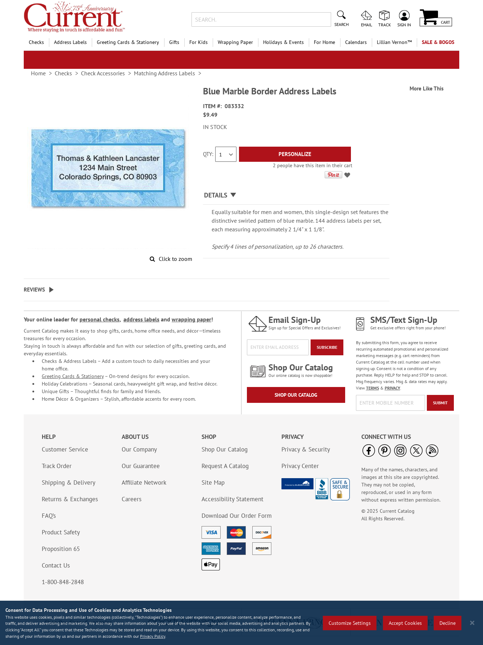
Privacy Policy (152, 636)
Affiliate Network (144, 482)
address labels (141, 319)
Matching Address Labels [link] (164, 73)
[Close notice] (472, 622)
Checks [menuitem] (36, 42)
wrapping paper (191, 319)
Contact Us (56, 565)
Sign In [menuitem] (404, 24)
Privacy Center (300, 466)
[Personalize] (295, 154)
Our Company (139, 449)
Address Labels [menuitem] (70, 42)
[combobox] (261, 19)
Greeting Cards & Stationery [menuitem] (128, 42)
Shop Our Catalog (296, 395)
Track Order (57, 466)
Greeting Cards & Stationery (73, 376)
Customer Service (65, 449)
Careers (131, 499)
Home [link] (38, 73)
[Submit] (440, 403)
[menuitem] (394, 42)
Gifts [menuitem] (174, 42)
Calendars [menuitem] (356, 42)
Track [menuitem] (384, 24)
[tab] (296, 195)
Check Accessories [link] (103, 73)
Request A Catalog (225, 466)
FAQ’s (49, 516)
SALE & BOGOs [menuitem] (438, 42)
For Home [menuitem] (324, 42)
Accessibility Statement (232, 499)
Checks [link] (63, 73)
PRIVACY (392, 388)
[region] (241, 623)
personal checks (99, 319)
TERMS (372, 388)
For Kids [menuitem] (198, 42)
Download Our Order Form (237, 516)
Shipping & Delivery (68, 482)
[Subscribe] (327, 347)
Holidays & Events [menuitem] (283, 42)
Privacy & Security (305, 449)
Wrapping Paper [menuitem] (235, 42)
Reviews (34, 289)
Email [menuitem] (366, 24)
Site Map (213, 482)
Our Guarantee (141, 466)
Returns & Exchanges (70, 499)
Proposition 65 (61, 549)
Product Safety (61, 532)
